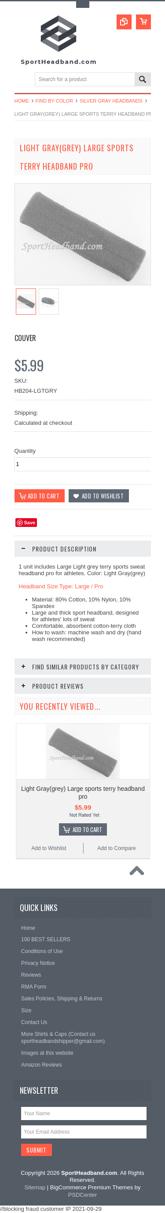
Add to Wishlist (48, 848)
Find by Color (54, 100)
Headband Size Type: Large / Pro (61, 586)
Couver (25, 338)
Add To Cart (87, 829)
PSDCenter (82, 1195)
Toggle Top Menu (82, 4)
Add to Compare (116, 848)
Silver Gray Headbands (111, 100)
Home (22, 100)
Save (30, 522)
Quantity (25, 451)
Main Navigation (22, 80)
